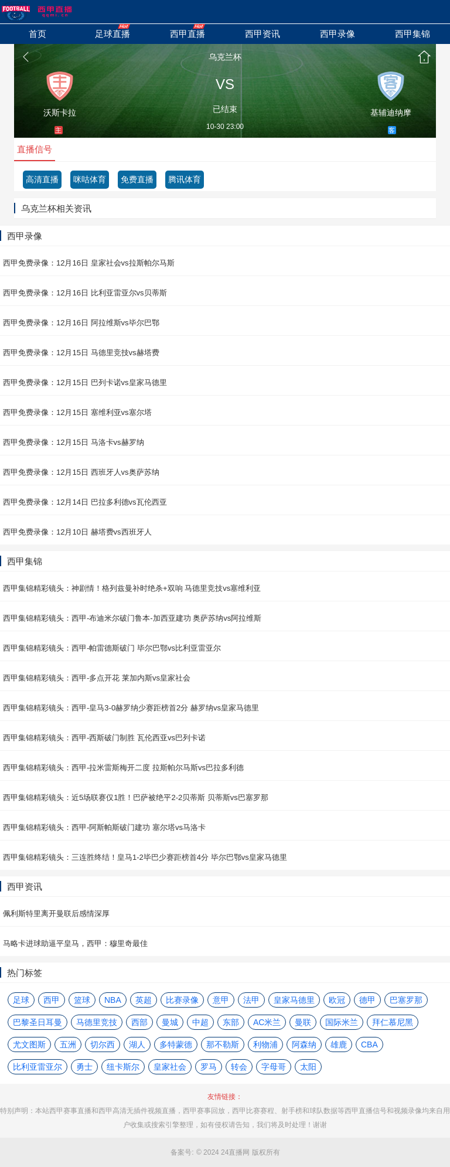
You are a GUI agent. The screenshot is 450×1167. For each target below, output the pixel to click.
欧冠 (337, 1000)
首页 (424, 57)
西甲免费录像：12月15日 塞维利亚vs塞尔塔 (77, 412)
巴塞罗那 (406, 1000)
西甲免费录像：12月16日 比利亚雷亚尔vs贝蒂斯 (85, 292)
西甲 (51, 1000)
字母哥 (273, 1066)
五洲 (68, 1044)
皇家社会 (170, 1066)
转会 (239, 1066)
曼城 (170, 1022)
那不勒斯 (222, 1044)
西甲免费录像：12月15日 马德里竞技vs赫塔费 (81, 352)
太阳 (308, 1066)
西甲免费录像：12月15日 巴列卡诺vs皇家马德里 (85, 382)
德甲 (367, 1000)
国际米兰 (341, 1022)
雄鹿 (338, 1044)
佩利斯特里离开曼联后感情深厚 (56, 913)
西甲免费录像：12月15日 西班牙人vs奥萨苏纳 (81, 472)
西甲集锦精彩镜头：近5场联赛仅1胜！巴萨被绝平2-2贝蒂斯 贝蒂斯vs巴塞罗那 (135, 797)
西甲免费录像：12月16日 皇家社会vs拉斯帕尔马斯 (89, 262)
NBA (112, 1000)
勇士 (84, 1066)
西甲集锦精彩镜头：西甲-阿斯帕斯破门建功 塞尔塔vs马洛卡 (104, 827)
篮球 (82, 1000)
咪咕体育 (89, 179)
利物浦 (265, 1044)
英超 (143, 1000)
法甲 (251, 1000)
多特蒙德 (175, 1044)
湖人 (137, 1044)
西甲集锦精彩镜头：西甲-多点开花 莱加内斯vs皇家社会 (96, 677)
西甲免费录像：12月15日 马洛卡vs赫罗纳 (73, 442)
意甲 (221, 1000)
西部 (139, 1022)
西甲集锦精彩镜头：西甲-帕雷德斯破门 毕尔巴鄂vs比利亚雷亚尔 (112, 648)
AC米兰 (267, 1022)
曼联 (303, 1022)
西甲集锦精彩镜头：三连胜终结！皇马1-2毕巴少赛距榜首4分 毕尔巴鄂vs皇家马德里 (145, 857)
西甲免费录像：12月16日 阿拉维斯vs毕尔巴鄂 (81, 322)
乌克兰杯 (225, 57)
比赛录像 (182, 1000)
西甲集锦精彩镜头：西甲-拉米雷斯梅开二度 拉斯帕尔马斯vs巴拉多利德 (123, 767)
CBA (369, 1044)
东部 (231, 1022)
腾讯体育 (184, 179)
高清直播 (42, 179)
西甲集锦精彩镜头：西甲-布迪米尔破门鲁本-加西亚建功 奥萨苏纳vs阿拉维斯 (132, 618)
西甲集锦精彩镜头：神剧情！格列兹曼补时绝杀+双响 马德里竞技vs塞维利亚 (132, 588)
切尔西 (102, 1044)
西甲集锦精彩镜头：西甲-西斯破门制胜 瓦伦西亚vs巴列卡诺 (104, 737)
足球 (21, 1000)
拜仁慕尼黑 (392, 1022)
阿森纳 (304, 1044)
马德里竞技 (96, 1022)
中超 (200, 1022)
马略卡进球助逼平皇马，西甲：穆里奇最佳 (75, 943)
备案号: (182, 1152)
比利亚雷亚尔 (37, 1066)
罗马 (208, 1066)
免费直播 (137, 179)
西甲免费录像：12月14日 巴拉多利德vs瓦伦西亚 (85, 502)
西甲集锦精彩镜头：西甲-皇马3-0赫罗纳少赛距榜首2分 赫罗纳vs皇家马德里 (131, 707)
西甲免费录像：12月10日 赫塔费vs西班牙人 (77, 532)
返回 (26, 57)
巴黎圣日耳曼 (37, 1022)
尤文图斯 (29, 1044)
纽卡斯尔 (123, 1066)
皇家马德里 (294, 1000)
